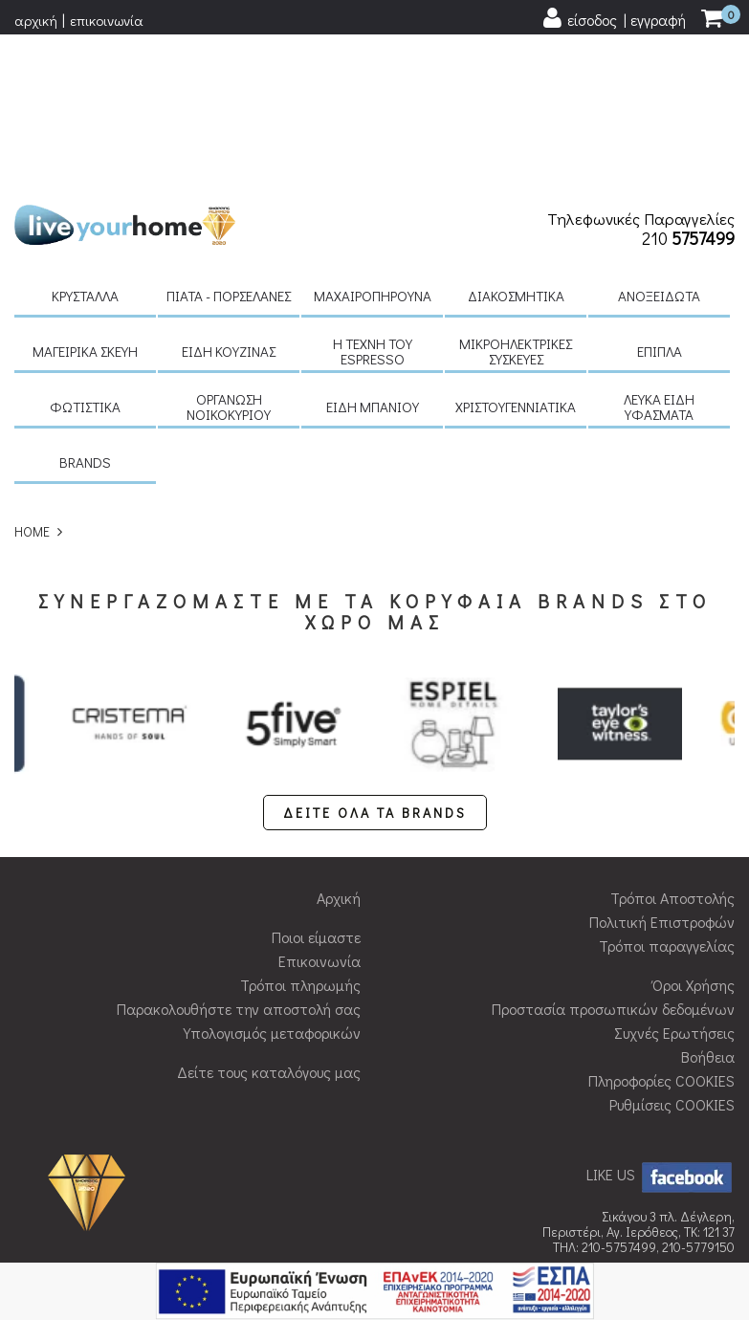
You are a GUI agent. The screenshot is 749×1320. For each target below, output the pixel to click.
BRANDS (85, 311)
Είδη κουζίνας (228, 200)
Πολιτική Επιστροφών (662, 771)
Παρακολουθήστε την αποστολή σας (239, 858)
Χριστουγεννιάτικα (515, 256)
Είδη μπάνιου (372, 256)
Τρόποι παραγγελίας (667, 795)
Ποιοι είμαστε (316, 787)
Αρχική (339, 747)
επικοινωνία (106, 20)
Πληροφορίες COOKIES (661, 930)
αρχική (35, 20)
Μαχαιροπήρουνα (372, 145)
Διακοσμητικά (516, 145)
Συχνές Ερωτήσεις (674, 882)
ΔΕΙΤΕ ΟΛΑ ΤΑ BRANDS (375, 662)
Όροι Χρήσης (693, 835)
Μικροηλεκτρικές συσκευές (515, 201)
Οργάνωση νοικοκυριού (229, 256)
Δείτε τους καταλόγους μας (269, 922)
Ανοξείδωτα (659, 145)
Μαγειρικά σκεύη (85, 200)
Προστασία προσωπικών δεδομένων (613, 858)
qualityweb (606, 1215)
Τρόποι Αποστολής (672, 747)
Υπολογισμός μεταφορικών (272, 882)
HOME (32, 381)
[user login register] (613, 19)
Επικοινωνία (319, 811)
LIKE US (660, 1024)
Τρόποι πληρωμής (300, 835)
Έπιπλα (659, 200)
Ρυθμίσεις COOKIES (672, 954)
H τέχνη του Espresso (372, 201)
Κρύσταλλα (85, 145)
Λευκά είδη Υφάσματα (659, 256)
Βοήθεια (708, 906)
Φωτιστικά (85, 256)
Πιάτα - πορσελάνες (228, 145)
